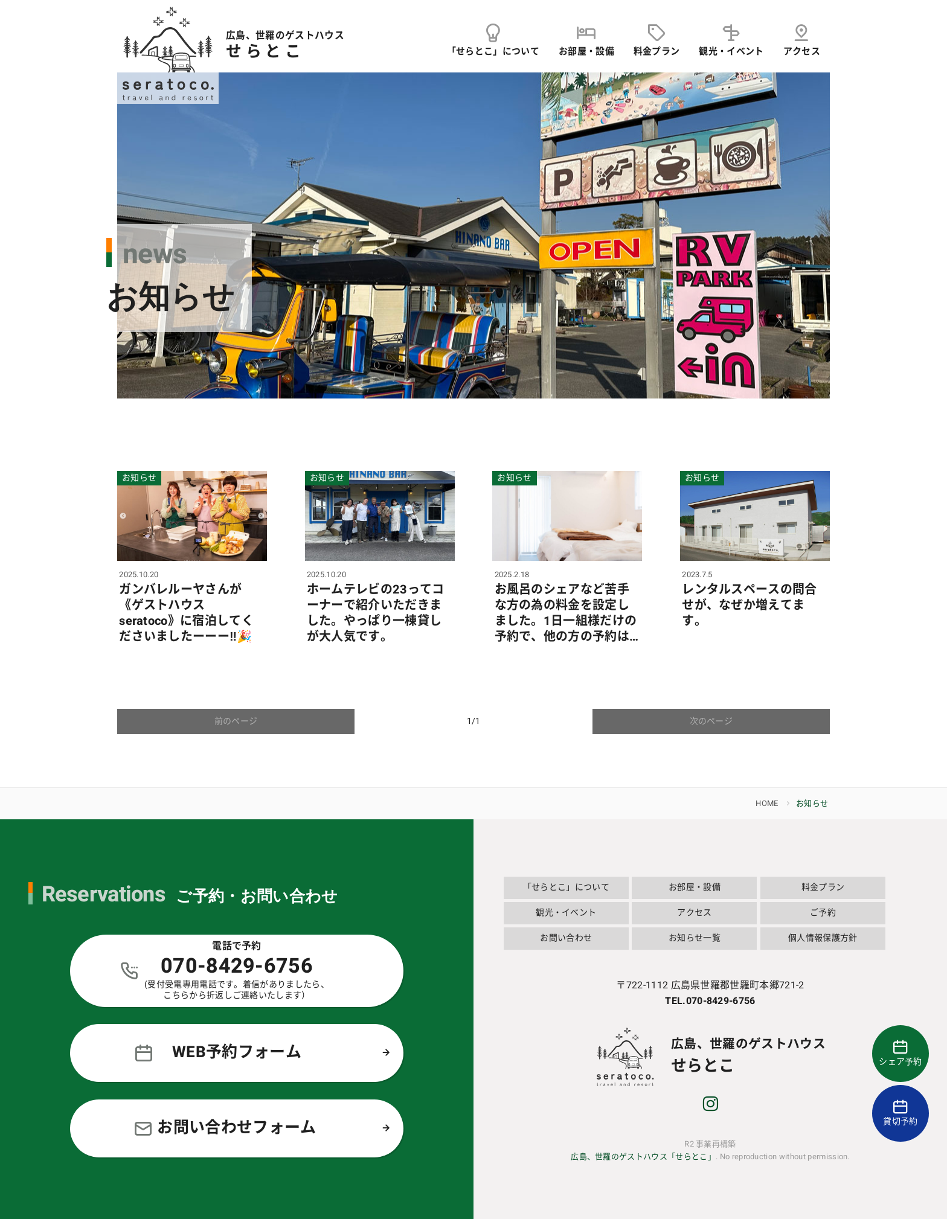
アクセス (694, 912)
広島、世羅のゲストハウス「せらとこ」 (643, 1156)
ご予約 (823, 912)
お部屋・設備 (695, 887)
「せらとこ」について (566, 887)
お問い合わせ (566, 938)
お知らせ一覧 (695, 938)
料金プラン (823, 887)
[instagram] (710, 1106)
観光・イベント (566, 912)
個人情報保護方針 (823, 938)
